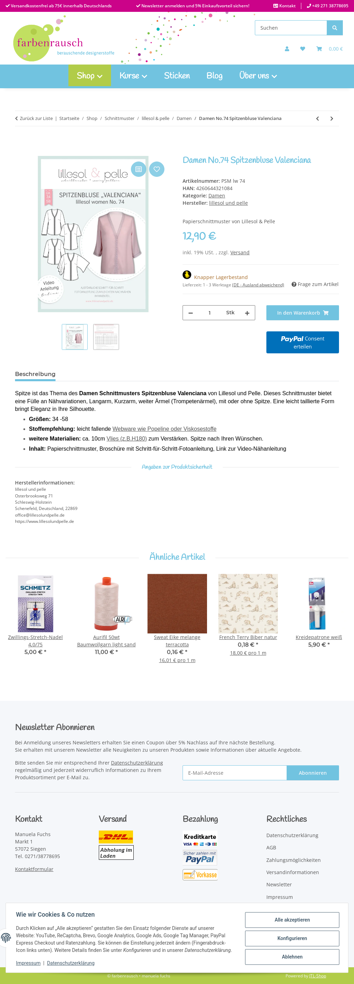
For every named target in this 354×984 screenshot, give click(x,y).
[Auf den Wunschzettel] (156, 169)
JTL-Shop (317, 976)
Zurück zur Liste (36, 118)
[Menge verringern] (190, 313)
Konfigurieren (291, 934)
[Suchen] (291, 27)
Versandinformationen (292, 872)
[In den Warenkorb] (20, 152)
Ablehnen (291, 952)
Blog (214, 76)
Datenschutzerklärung (72, 963)
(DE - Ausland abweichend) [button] (258, 285)
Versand (240, 252)
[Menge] (209, 313)
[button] (287, 49)
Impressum (29, 963)
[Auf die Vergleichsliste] (138, 169)
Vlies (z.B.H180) (126, 439)
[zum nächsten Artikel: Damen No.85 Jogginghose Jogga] (332, 118)
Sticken (177, 76)
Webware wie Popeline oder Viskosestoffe (164, 429)
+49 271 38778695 (329, 6)
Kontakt (287, 6)
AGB (271, 847)
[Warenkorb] (329, 49)
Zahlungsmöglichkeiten (293, 860)
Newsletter (279, 884)
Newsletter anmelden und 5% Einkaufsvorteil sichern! (194, 6)
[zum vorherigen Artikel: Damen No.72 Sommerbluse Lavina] (317, 118)
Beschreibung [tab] (35, 374)
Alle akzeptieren (291, 916)
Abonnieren (313, 772)
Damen (216, 195)
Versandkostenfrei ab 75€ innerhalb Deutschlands (61, 6)
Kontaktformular (34, 869)
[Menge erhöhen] (247, 313)
